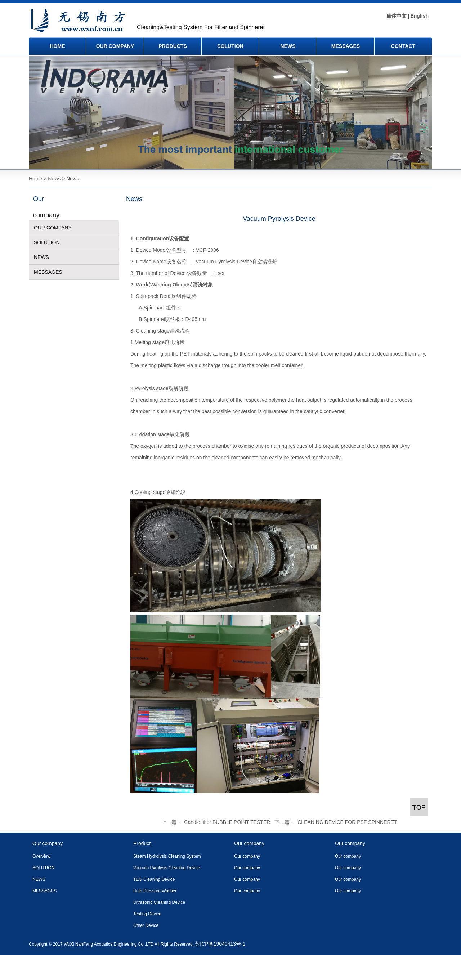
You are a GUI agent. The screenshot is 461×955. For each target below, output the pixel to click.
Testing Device (147, 913)
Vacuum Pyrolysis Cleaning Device (166, 867)
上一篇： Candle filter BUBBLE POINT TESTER (215, 822)
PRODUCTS (172, 46)
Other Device (145, 925)
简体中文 (396, 16)
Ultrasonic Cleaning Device (159, 902)
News (134, 198)
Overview (41, 856)
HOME (57, 46)
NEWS (288, 46)
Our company (247, 856)
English (419, 16)
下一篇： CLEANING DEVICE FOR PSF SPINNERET (335, 822)
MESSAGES (345, 46)
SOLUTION (230, 46)
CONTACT (403, 46)
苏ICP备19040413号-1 (220, 944)
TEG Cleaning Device (154, 879)
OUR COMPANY (115, 46)
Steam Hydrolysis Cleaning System (167, 856)
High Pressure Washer (154, 890)
